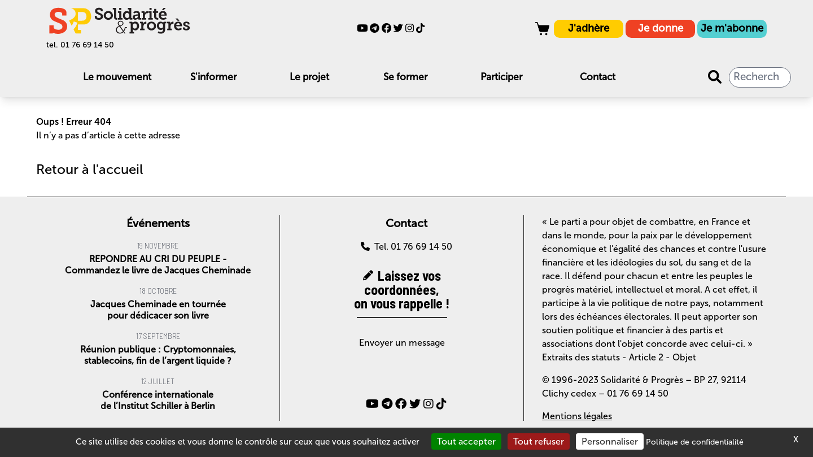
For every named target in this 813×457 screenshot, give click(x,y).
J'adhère (588, 28)
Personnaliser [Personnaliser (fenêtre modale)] (610, 441)
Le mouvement (117, 76)
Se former (405, 76)
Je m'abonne (732, 28)
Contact (597, 76)
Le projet (309, 76)
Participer (501, 76)
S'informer (213, 76)
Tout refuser (538, 441)
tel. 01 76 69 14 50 (80, 45)
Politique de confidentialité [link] (695, 442)
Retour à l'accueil (89, 169)
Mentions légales (577, 416)
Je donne (660, 28)
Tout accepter (466, 441)
